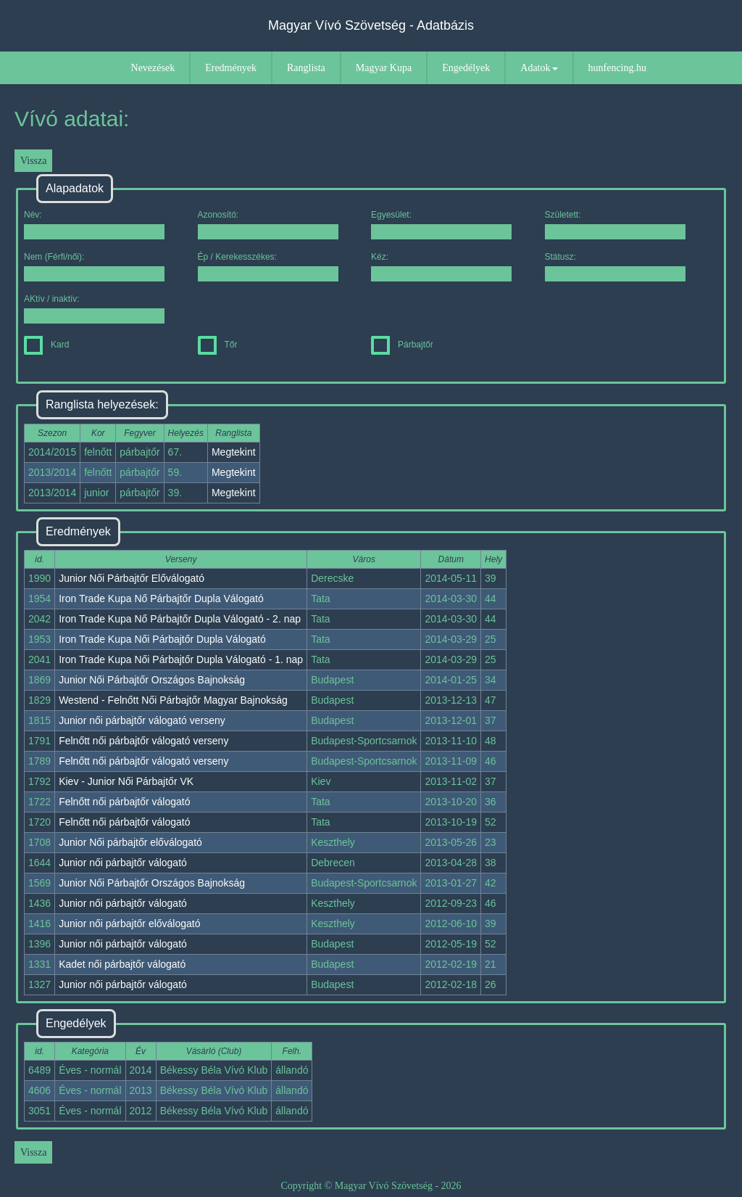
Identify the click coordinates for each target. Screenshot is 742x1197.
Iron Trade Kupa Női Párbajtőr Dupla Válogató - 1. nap (181, 659)
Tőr (218, 345)
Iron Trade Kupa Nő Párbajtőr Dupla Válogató (161, 598)
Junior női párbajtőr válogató (123, 862)
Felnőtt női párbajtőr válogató (124, 801)
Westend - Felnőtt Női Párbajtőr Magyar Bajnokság (173, 700)
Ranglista (306, 67)
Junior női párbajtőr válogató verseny (142, 720)
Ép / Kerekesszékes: (268, 266)
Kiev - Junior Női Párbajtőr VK (126, 781)
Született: (615, 224)
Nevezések (153, 67)
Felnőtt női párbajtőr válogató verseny (143, 740)
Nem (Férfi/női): (94, 266)
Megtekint (234, 452)
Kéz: (441, 266)
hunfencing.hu (617, 67)
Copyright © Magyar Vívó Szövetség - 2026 (370, 1185)
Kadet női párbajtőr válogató (122, 964)
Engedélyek (466, 67)
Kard (46, 345)
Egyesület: (441, 224)
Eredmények (231, 67)
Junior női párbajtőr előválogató (129, 923)
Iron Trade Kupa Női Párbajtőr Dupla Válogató (162, 639)
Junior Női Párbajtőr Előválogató (131, 578)
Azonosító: (268, 224)
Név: (94, 224)
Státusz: (615, 266)
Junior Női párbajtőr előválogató (130, 842)
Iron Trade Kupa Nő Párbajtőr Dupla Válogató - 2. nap (180, 619)
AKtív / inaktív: (94, 309)
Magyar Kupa (384, 67)
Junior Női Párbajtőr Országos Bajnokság (152, 680)
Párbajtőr (402, 345)
